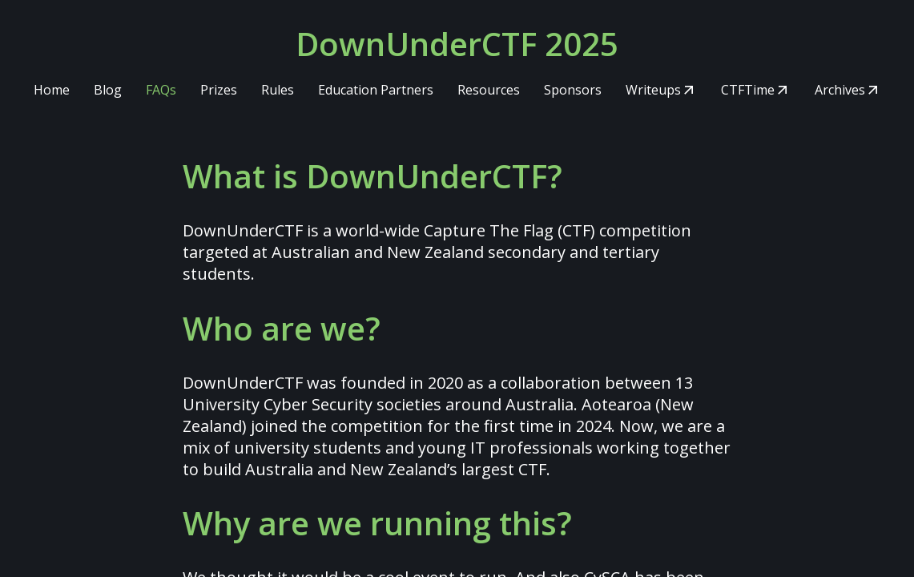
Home (52, 90)
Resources (488, 90)
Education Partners (375, 90)
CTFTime (748, 90)
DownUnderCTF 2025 (457, 44)
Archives (840, 90)
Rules (277, 90)
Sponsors (573, 90)
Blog (108, 90)
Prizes (218, 90)
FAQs (161, 90)
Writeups (653, 90)
